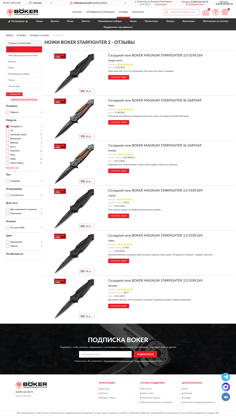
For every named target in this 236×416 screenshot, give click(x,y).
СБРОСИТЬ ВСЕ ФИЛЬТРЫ (24, 100)
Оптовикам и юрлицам (100, 12)
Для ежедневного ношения (23, 209)
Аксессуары (188, 21)
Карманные (16, 213)
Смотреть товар (119, 77)
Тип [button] (8, 174)
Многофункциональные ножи (23, 55)
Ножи (39, 21)
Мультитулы (151, 21)
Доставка (105, 389)
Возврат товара (108, 398)
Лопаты (86, 21)
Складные (15, 181)
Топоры (170, 21)
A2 (11, 131)
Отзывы (123, 12)
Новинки (188, 393)
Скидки (187, 398)
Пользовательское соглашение (157, 402)
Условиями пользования (145, 361)
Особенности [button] (14, 254)
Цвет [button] (9, 235)
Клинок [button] (11, 221)
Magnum (14, 112)
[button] (194, 4)
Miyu (12, 155)
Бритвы (55, 21)
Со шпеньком (16, 195)
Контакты (138, 12)
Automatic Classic (18, 135)
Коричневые (16, 242)
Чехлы (133, 21)
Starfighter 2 (16, 127)
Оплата (104, 393)
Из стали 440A (17, 228)
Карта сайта (148, 393)
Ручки (70, 21)
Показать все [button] (12, 168)
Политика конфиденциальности (199, 402)
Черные (14, 246)
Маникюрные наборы (110, 21)
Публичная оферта (151, 398)
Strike (13, 159)
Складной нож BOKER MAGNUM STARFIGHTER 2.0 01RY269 (155, 55)
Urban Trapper (16, 163)
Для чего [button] (12, 203)
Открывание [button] (14, 189)
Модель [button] (11, 120)
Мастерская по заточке (215, 21)
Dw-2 (13, 147)
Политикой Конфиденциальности (118, 361)
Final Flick (15, 151)
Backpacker (15, 139)
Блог (186, 389)
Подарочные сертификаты (118, 27)
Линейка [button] (11, 106)
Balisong (14, 143)
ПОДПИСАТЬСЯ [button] (145, 354)
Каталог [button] (77, 12)
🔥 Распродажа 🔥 (18, 21)
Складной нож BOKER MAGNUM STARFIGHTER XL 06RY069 (155, 100)
